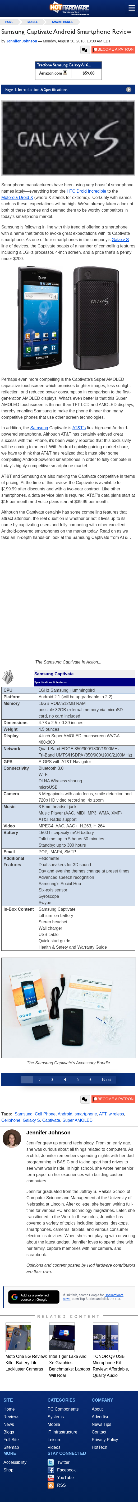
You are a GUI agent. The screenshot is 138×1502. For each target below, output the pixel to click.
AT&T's (79, 428)
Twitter (63, 1462)
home (9, 22)
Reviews (11, 1417)
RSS (61, 1485)
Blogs (8, 1432)
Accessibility (14, 1462)
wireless (116, 1114)
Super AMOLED (77, 1120)
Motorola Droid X (17, 197)
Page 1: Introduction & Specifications (69, 89)
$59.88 (88, 73)
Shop (8, 1470)
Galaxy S (120, 239)
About (97, 1409)
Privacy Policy (105, 1439)
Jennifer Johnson (48, 1132)
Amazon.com (50, 73)
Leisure (54, 1439)
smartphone (86, 1114)
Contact (99, 1432)
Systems (56, 1417)
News (8, 1424)
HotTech (99, 1447)
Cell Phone (45, 1114)
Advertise (100, 1417)
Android (65, 1114)
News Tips (101, 1424)
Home (9, 1409)
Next (106, 1079)
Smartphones (62, 22)
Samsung (39, 428)
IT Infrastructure (62, 1432)
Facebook (66, 1470)
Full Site (11, 1439)
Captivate (51, 1120)
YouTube (65, 1477)
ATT (102, 1114)
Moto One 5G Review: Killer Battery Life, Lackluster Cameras (26, 1362)
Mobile (32, 22)
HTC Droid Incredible (86, 191)
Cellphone (10, 1120)
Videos (54, 1447)
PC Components (63, 1409)
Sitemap (11, 1447)
